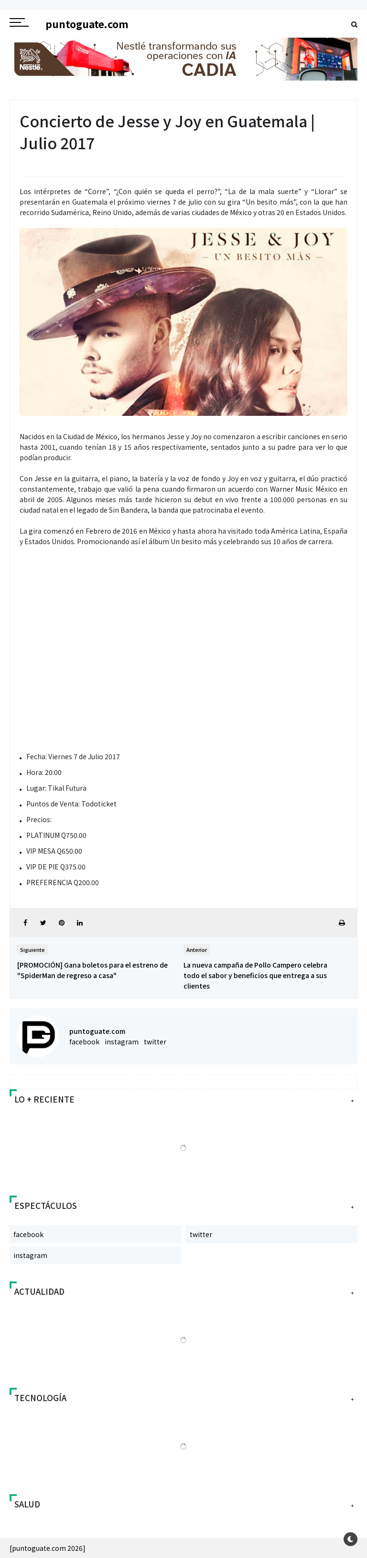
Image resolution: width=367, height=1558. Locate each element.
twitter (155, 1041)
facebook (84, 1041)
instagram (122, 1041)
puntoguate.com (97, 1031)
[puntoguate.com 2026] (48, 1548)
